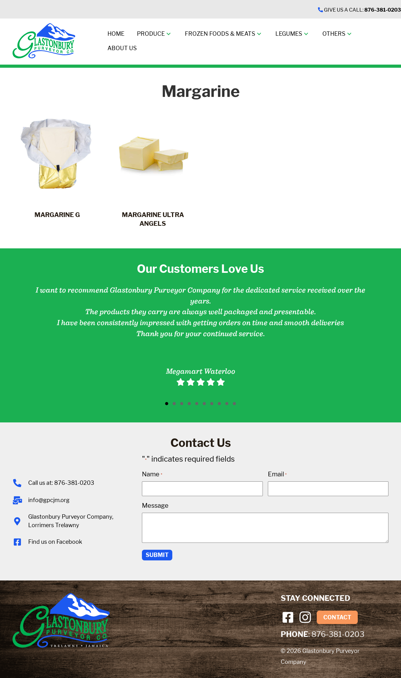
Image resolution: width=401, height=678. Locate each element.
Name (152, 474)
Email (277, 474)
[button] (168, 34)
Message (155, 505)
